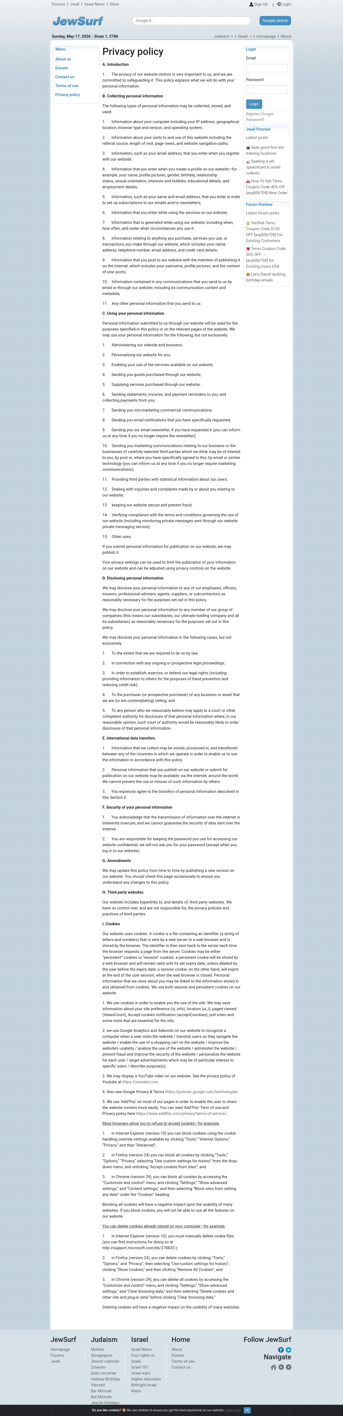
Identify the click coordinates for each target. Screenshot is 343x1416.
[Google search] (192, 21)
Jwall (74, 4)
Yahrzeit (98, 1385)
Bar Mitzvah (101, 1391)
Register (253, 114)
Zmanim (98, 1367)
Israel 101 (139, 1367)
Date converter (104, 1373)
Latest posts (257, 137)
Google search (275, 20)
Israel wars (140, 1373)
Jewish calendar (105, 1361)
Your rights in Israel (142, 1358)
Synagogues (101, 1355)
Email (251, 58)
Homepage (266, 36)
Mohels (97, 1349)
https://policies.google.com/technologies (201, 1091)
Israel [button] (243, 36)
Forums (58, 4)
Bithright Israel (144, 1385)
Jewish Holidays (105, 1403)
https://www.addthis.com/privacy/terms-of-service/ (181, 1113)
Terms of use (182, 1361)
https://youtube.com (140, 1082)
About (286, 36)
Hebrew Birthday (105, 1379)
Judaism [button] (222, 36)
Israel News (94, 4)
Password (254, 79)
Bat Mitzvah (101, 1397)
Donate (177, 1355)
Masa (136, 1391)
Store (114, 4)
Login (251, 49)
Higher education (146, 1379)
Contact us (180, 1367)
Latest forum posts (262, 213)
